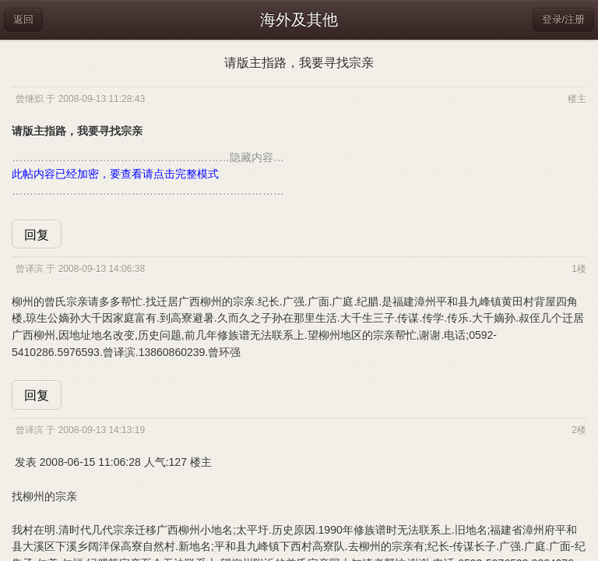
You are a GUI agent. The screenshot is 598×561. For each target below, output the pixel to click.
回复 (36, 235)
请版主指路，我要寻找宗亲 (299, 62)
